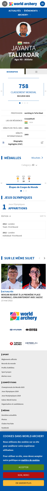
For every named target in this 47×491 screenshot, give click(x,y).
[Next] (44, 258)
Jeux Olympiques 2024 (10, 391)
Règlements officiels (9, 359)
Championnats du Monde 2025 (13, 387)
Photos (4, 419)
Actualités (15, 10)
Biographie (12, 71)
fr (5, 3)
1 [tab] (19, 103)
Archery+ (23, 14)
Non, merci (23, 475)
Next (45, 91)
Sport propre (6, 372)
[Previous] (39, 258)
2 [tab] (22, 103)
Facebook (5, 428)
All (33, 164)
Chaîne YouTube (8, 423)
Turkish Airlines (16, 343)
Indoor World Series (9, 400)
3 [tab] (24, 103)
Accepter (23, 467)
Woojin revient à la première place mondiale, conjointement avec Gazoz (22, 296)
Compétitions (9, 382)
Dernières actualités (9, 415)
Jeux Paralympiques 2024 (11, 396)
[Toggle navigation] (42, 3)
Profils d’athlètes (8, 368)
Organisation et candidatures (12, 404)
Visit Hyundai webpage (15, 329)
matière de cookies (30, 460)
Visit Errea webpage (31, 329)
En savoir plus (23, 483)
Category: (26, 164)
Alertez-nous (6, 376)
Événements (31, 10)
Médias (6, 410)
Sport (6, 354)
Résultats (35, 157)
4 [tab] (27, 103)
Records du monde (9, 363)
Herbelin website (31, 343)
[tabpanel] (23, 89)
